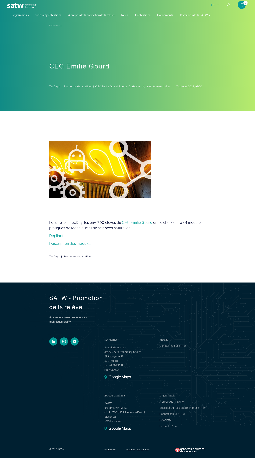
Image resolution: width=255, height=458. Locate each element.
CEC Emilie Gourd (137, 222)
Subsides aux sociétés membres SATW (182, 407)
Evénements (165, 15)
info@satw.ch (111, 369)
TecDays (55, 86)
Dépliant (56, 236)
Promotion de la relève (78, 86)
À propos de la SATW (172, 401)
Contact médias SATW (173, 345)
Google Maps (120, 377)
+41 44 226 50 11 (113, 365)
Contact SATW (168, 426)
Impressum (110, 449)
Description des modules (70, 243)
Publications (143, 15)
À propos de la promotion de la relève (91, 15)
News (125, 15)
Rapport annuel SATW (172, 413)
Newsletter (166, 420)
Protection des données (137, 449)
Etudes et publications (48, 15)
